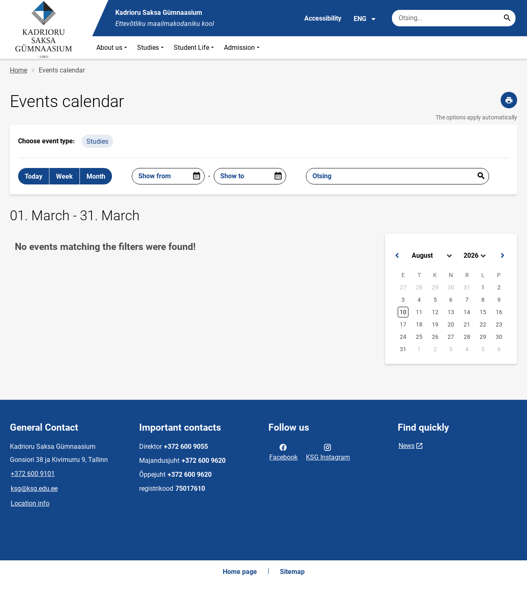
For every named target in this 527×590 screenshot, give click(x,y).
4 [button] (419, 299)
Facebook (283, 452)
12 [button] (435, 312)
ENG (365, 19)
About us (112, 47)
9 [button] (499, 299)
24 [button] (403, 336)
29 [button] (435, 287)
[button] (397, 256)
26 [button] (435, 336)
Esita (481, 176)
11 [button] (419, 312)
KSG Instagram (328, 452)
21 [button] (467, 324)
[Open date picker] (196, 176)
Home (18, 70)
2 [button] (499, 287)
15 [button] (483, 312)
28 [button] (419, 287)
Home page (240, 572)
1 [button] (483, 287)
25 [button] (419, 336)
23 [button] (499, 324)
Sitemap (292, 572)
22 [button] (483, 324)
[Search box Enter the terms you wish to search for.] (453, 18)
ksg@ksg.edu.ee (34, 488)
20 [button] (451, 324)
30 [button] (451, 287)
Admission (242, 47)
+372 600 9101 (33, 474)
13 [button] (451, 312)
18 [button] (419, 324)
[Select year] (475, 255)
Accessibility (322, 18)
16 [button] (499, 312)
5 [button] (435, 299)
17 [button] (403, 324)
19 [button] (435, 324)
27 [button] (403, 287)
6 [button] (450, 299)
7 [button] (467, 299)
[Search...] (507, 18)
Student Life (195, 47)
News (407, 446)
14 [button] (467, 312)
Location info (30, 503)
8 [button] (483, 299)
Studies (151, 47)
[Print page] (509, 100)
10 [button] (403, 312)
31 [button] (467, 287)
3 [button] (403, 299)
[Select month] (433, 255)
